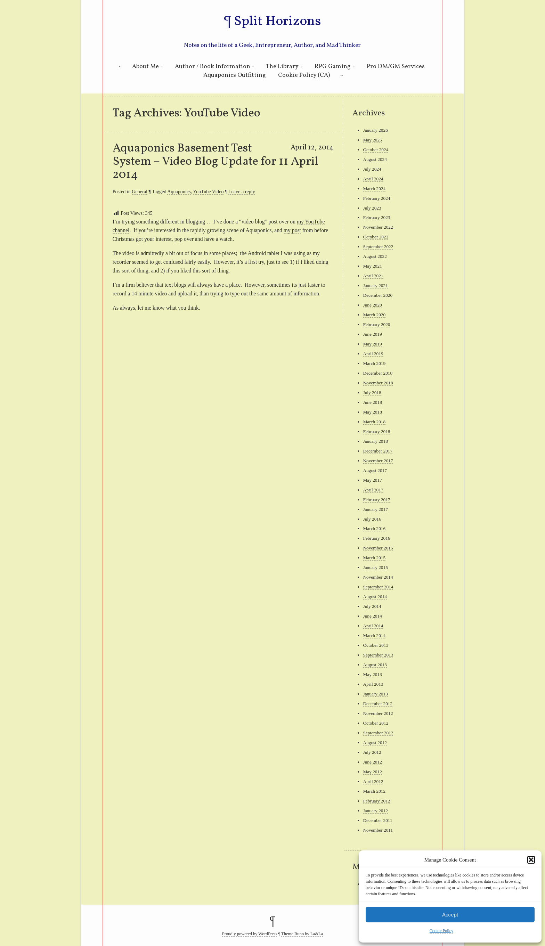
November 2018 (378, 382)
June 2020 (372, 305)
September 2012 (378, 732)
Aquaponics (178, 191)
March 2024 (374, 188)
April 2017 (373, 489)
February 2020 (376, 324)
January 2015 (375, 567)
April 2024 (373, 178)
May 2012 (372, 771)
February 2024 (376, 198)
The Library (282, 66)
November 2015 (378, 548)
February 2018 (376, 431)
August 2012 (375, 742)
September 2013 (378, 655)
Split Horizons (277, 21)
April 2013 (373, 684)
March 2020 (374, 314)
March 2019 (374, 363)
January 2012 (375, 810)
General (139, 191)
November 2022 (378, 227)
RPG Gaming (333, 66)
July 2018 (372, 392)
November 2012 (378, 713)
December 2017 (377, 451)
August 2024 (375, 159)
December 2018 (377, 373)
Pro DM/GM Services (396, 66)
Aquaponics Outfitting (234, 75)
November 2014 (378, 577)
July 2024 (372, 169)
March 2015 (374, 557)
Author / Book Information (212, 66)
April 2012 (373, 781)
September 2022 (378, 246)
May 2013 (372, 674)
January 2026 (375, 130)
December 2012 (377, 703)
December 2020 (377, 295)
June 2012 (372, 762)
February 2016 (376, 538)
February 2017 (376, 499)
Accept (450, 915)
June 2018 (372, 402)
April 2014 (373, 625)
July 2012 (372, 752)
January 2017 (375, 509)
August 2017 (375, 470)
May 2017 (372, 480)
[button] (531, 859)
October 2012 (375, 723)
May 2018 (372, 412)
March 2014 (374, 635)
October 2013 (375, 645)
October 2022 (375, 236)
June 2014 (372, 616)
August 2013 (375, 664)
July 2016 (372, 519)
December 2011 (377, 820)
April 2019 (373, 353)
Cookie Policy (441, 930)
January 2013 (375, 693)
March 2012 (374, 791)
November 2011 (378, 830)
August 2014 (375, 596)
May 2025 (372, 139)
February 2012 (376, 801)
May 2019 (372, 343)
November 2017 (378, 460)
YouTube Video (208, 191)
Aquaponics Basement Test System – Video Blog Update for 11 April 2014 (215, 161)
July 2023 (372, 208)
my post (292, 230)
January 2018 (375, 441)
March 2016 (374, 528)
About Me (145, 66)
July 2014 (372, 606)
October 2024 (375, 149)
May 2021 (372, 266)
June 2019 (372, 334)
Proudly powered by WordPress (249, 933)
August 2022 (375, 256)
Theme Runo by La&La (302, 933)
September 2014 (378, 586)
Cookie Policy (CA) (304, 75)
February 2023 (376, 217)
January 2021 (375, 285)
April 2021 (373, 275)
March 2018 (374, 421)
